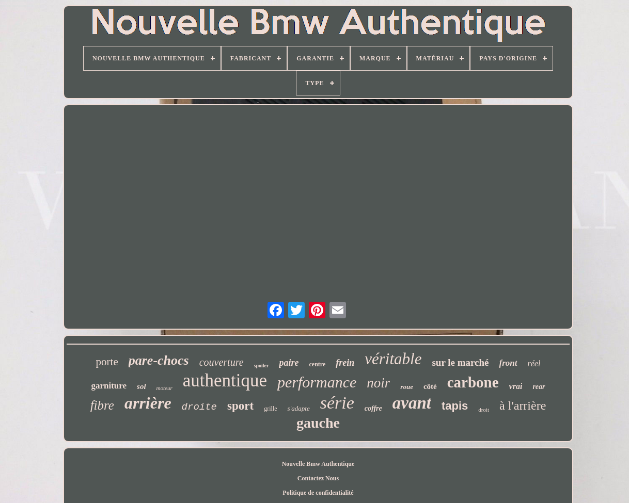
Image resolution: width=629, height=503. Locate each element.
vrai (516, 386)
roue (406, 387)
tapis (455, 405)
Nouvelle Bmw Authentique (318, 463)
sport (240, 405)
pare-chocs (159, 360)
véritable (393, 359)
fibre (102, 405)
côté (430, 386)
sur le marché (460, 362)
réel (534, 363)
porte (107, 361)
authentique (225, 380)
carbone (473, 382)
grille (270, 408)
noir (378, 383)
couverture (221, 362)
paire (288, 363)
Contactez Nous (318, 478)
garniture (109, 386)
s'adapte (298, 408)
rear (538, 387)
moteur (164, 388)
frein (345, 363)
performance (316, 382)
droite (199, 407)
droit (483, 410)
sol (141, 386)
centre (317, 364)
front (508, 363)
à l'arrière (522, 405)
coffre (373, 408)
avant (411, 403)
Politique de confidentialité (317, 492)
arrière (147, 403)
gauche (318, 423)
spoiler (261, 365)
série (337, 402)
